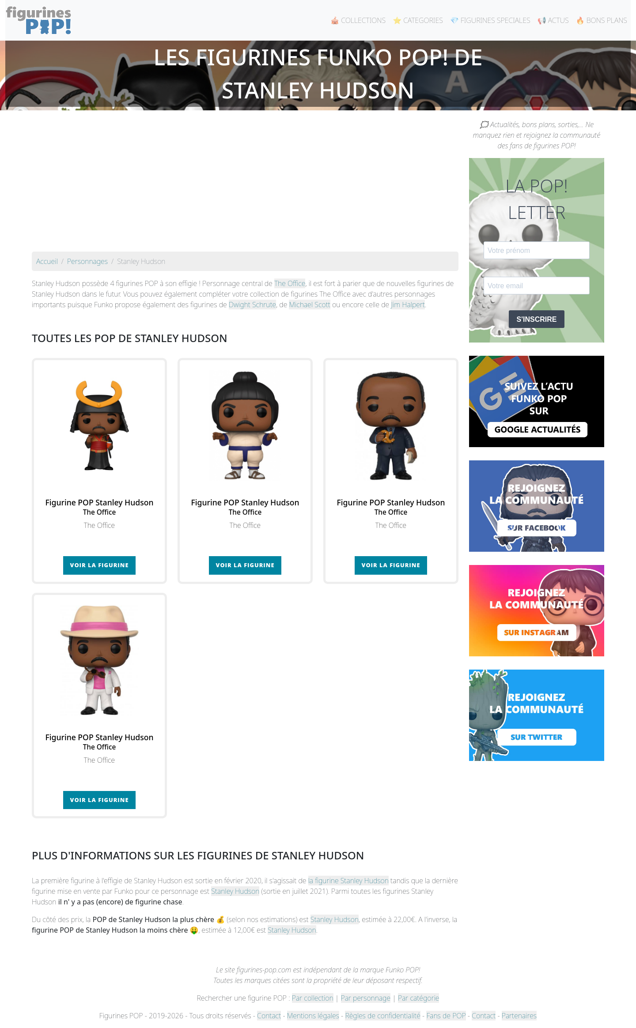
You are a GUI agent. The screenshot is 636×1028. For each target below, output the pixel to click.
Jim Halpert (408, 304)
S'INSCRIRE (537, 319)
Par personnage (365, 998)
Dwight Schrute (252, 304)
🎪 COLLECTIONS (358, 20)
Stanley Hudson (235, 891)
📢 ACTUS (553, 20)
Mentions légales (313, 1015)
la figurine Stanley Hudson (348, 880)
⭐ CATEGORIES (418, 20)
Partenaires (519, 1015)
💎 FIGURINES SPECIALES (490, 20)
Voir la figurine (99, 565)
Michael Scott (309, 304)
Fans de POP (446, 1015)
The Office (289, 283)
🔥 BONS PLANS (601, 20)
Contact (269, 1015)
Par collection (312, 998)
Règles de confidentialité (382, 1015)
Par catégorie (418, 998)
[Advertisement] (245, 185)
